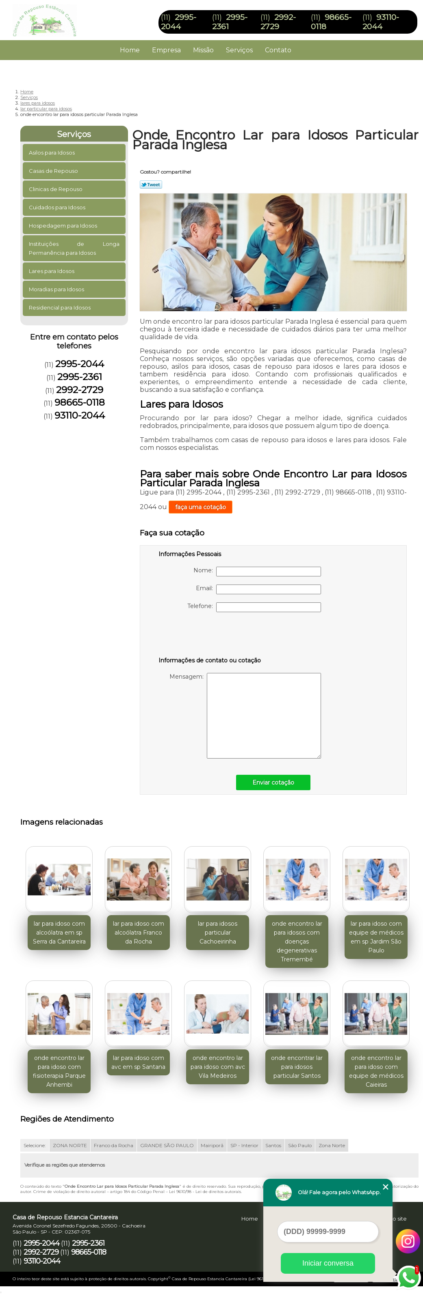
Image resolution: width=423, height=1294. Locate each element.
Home (130, 50)
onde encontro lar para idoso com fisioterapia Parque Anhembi (59, 1071)
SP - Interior (244, 1145)
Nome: (257, 571)
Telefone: (254, 607)
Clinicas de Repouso (56, 189)
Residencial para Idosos (60, 307)
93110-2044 (380, 22)
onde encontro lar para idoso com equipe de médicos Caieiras (376, 1071)
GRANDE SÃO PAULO (167, 1145)
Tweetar (151, 185)
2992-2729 (278, 22)
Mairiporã (212, 1145)
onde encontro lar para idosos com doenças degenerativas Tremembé (297, 941)
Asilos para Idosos (52, 152)
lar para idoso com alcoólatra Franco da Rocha (138, 932)
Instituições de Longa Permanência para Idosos (74, 248)
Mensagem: (245, 716)
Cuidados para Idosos (58, 207)
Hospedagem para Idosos (63, 225)
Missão (203, 50)
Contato (278, 50)
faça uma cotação (200, 507)
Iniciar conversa (328, 1263)
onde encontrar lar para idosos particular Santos (297, 1066)
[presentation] (210, 636)
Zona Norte (332, 1145)
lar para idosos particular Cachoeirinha (217, 932)
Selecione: (35, 1145)
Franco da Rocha (113, 1145)
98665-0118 (79, 402)
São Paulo (300, 1145)
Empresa (166, 50)
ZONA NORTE (70, 1145)
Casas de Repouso (54, 171)
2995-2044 (178, 22)
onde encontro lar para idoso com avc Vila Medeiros (218, 1066)
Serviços (239, 50)
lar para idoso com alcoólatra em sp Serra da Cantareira (59, 932)
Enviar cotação (273, 782)
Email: (258, 589)
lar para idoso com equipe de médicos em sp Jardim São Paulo (376, 937)
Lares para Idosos (52, 271)
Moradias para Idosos (57, 289)
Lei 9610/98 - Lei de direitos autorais (205, 1191)
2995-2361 (79, 377)
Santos (273, 1145)
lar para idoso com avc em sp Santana (138, 1062)
